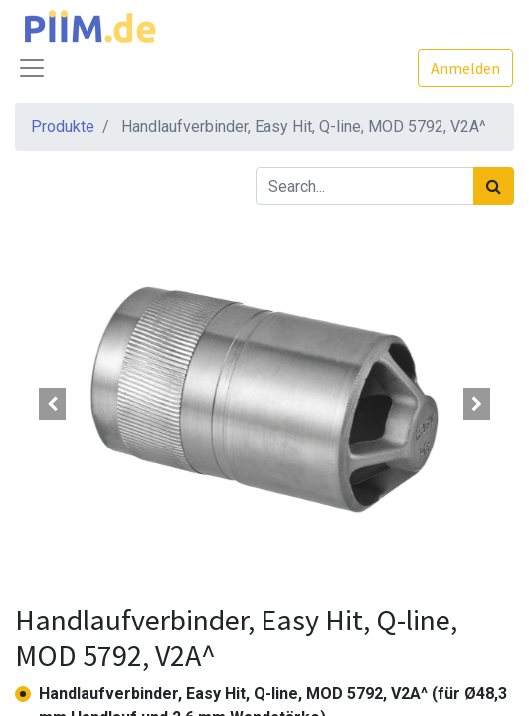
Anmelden (465, 68)
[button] (52, 404)
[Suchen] (493, 186)
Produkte (62, 126)
